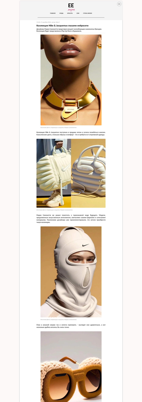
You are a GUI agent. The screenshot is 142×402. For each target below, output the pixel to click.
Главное (53, 13)
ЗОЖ (78, 13)
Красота (70, 13)
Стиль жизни (87, 13)
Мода (61, 13)
